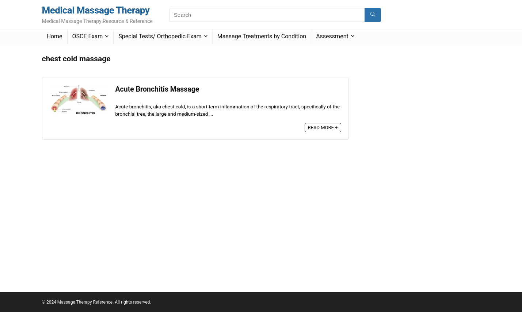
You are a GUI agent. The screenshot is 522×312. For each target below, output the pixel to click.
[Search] (373, 15)
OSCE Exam (87, 36)
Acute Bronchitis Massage (157, 89)
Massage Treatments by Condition (261, 36)
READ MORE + (323, 127)
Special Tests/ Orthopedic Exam (160, 36)
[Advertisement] (412, 160)
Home (54, 36)
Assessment (332, 36)
